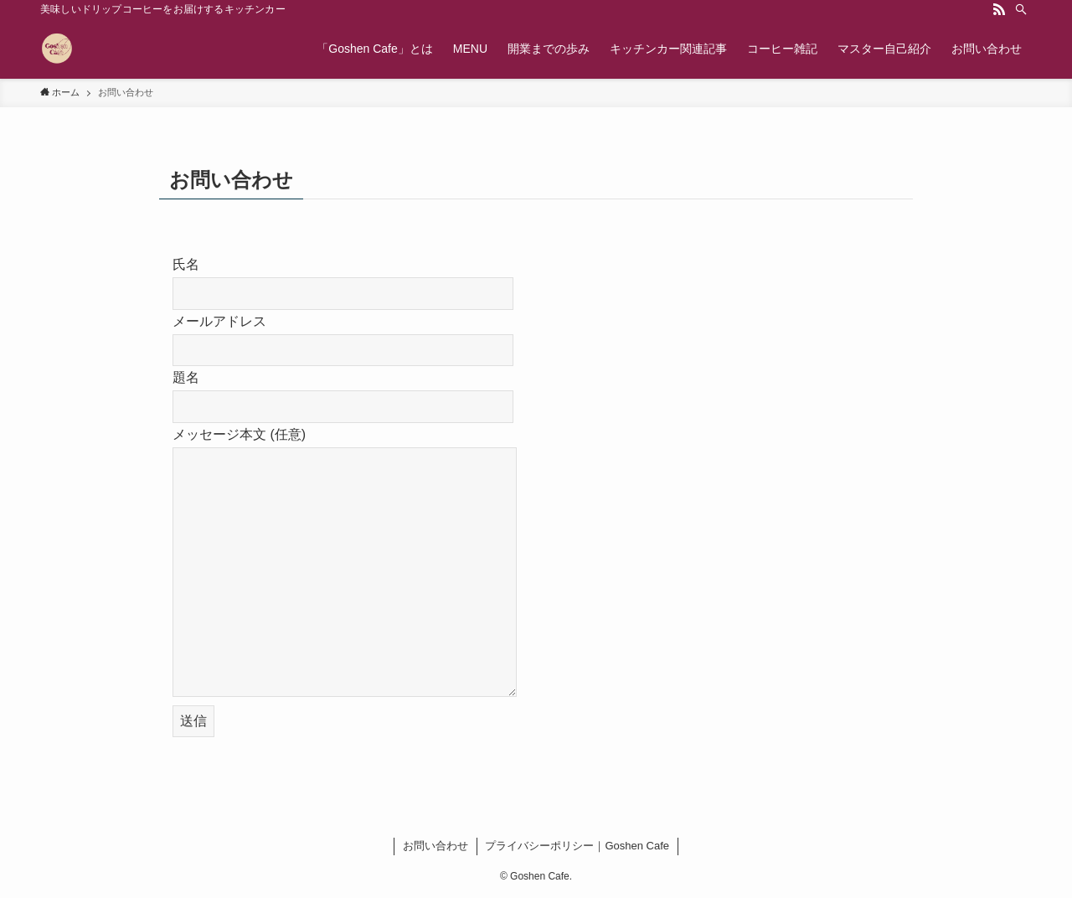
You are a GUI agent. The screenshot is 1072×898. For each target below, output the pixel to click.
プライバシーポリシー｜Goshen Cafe (577, 845)
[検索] (1021, 9)
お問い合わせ (435, 845)
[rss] (999, 9)
